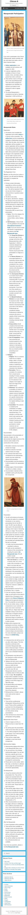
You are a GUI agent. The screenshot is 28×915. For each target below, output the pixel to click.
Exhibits (6, 890)
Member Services (8, 897)
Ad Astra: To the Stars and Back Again (12, 863)
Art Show (6, 884)
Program (6, 900)
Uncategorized (7, 901)
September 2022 (8, 878)
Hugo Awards (7, 893)
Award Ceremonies (8, 886)
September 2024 (8, 877)
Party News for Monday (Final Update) (12, 869)
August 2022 (7, 880)
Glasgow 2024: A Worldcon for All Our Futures (14, 867)
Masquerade (7, 895)
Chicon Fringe (7, 887)
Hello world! (6, 861)
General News (7, 892)
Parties (5, 898)
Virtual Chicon (7, 903)
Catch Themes (17, 912)
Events (5, 889)
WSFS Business (7, 904)
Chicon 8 (14, 1)
